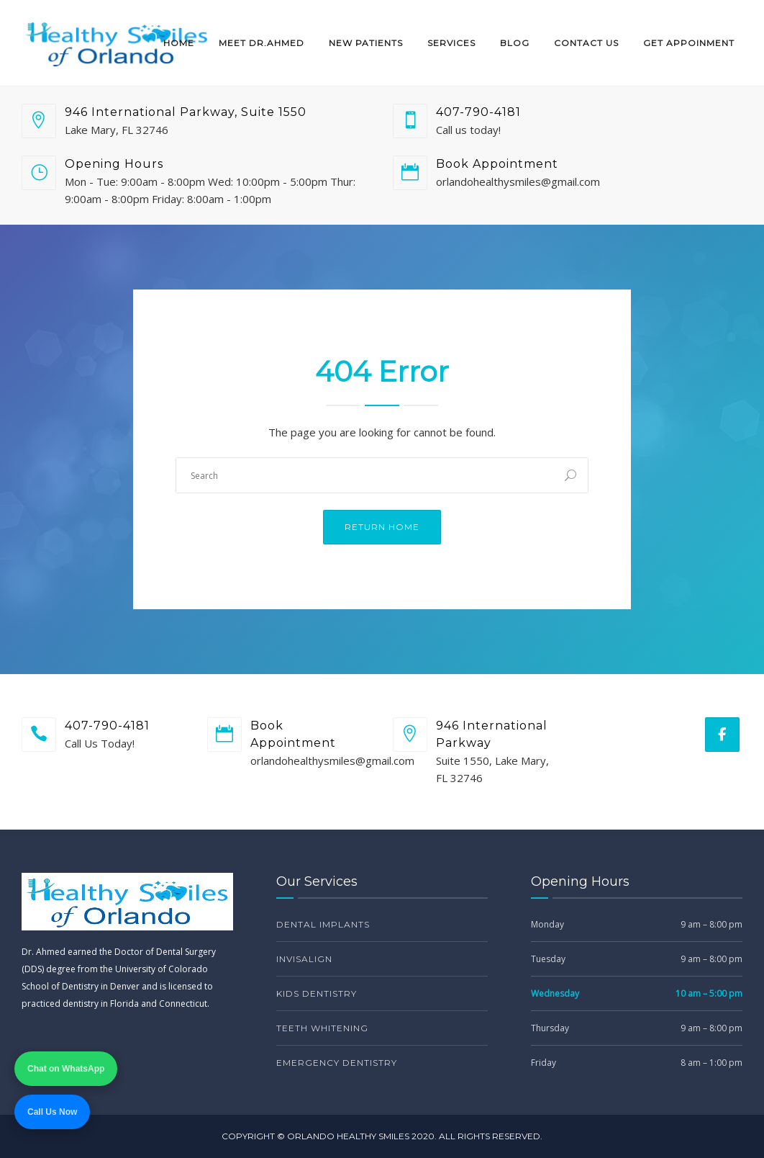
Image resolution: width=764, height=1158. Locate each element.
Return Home (382, 526)
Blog (514, 42)
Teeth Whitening (322, 1028)
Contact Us (586, 42)
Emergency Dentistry (336, 1062)
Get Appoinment (689, 42)
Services (451, 42)
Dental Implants (323, 924)
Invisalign (304, 958)
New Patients (366, 42)
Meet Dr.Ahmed (261, 42)
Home (178, 42)
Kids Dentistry (316, 993)
